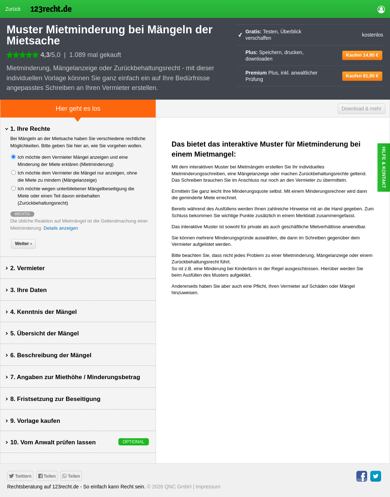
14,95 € (362, 55)
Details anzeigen (61, 228)
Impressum (208, 486)
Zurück (13, 9)
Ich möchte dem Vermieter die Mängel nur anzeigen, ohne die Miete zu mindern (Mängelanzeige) (77, 176)
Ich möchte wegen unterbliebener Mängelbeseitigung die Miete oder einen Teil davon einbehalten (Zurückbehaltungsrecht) (76, 196)
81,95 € (362, 75)
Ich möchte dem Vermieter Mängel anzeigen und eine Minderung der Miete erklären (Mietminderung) (73, 160)
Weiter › (23, 243)
